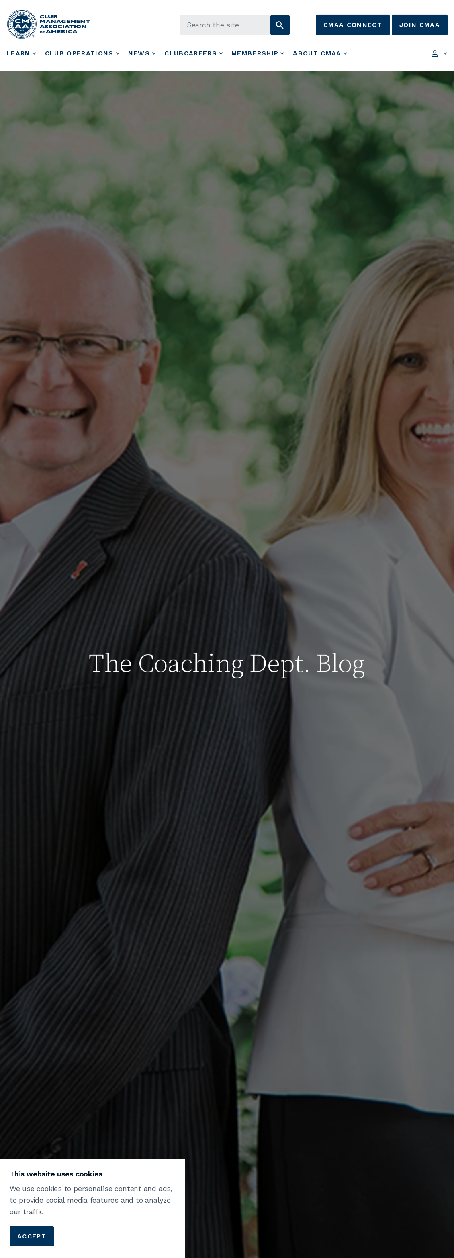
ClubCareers (190, 53)
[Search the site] (235, 25)
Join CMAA (419, 25)
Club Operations (79, 53)
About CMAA (317, 53)
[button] (280, 25)
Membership (254, 53)
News (139, 53)
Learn (18, 53)
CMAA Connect (352, 25)
